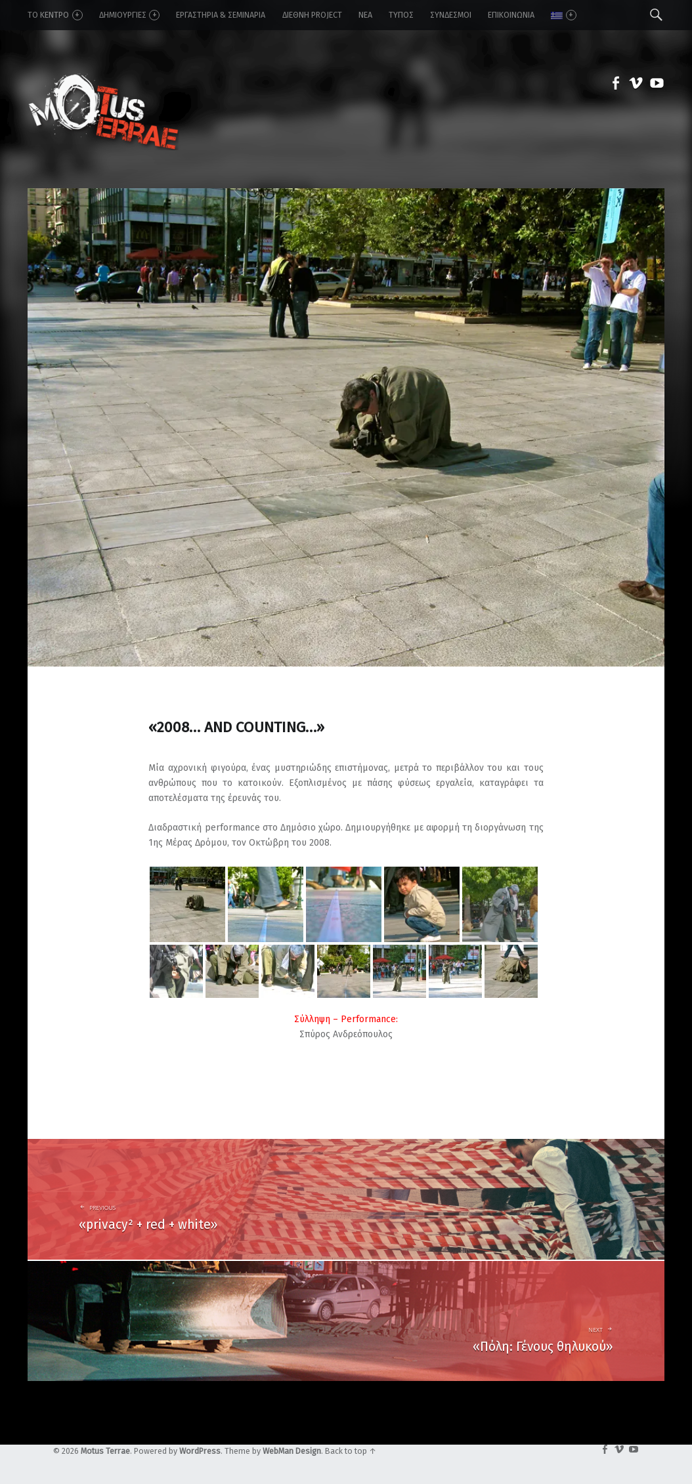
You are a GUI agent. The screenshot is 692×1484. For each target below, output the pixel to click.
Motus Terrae (105, 1451)
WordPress (200, 1451)
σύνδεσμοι (450, 15)
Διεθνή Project (312, 15)
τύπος (401, 15)
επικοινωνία (511, 15)
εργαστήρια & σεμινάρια (220, 15)
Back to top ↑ (350, 1451)
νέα (365, 15)
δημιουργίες (129, 15)
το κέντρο (55, 15)
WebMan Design (292, 1451)
